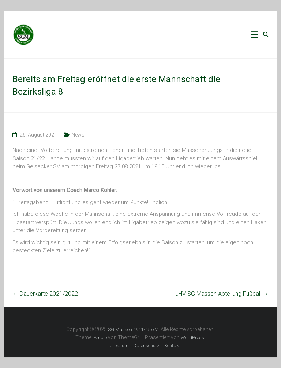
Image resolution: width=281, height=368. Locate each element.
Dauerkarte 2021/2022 (45, 293)
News (78, 135)
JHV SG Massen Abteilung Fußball (222, 293)
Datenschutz (146, 345)
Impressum (116, 345)
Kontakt (172, 345)
